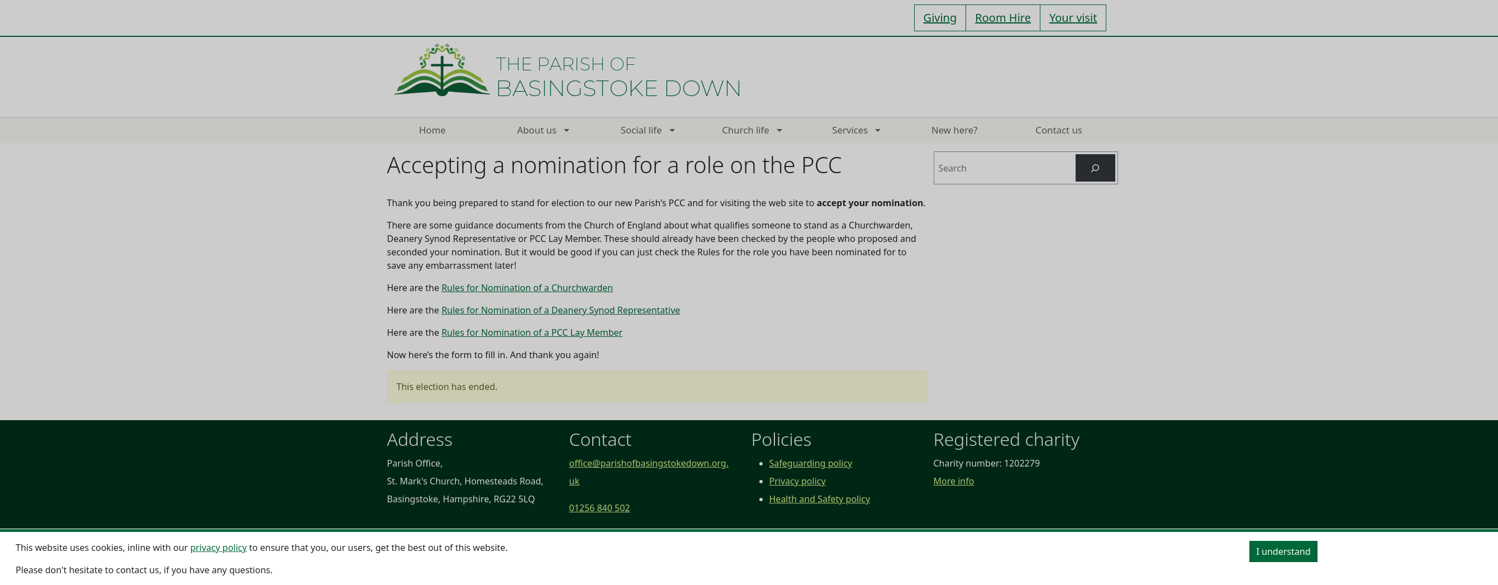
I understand (1284, 551)
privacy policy (218, 547)
